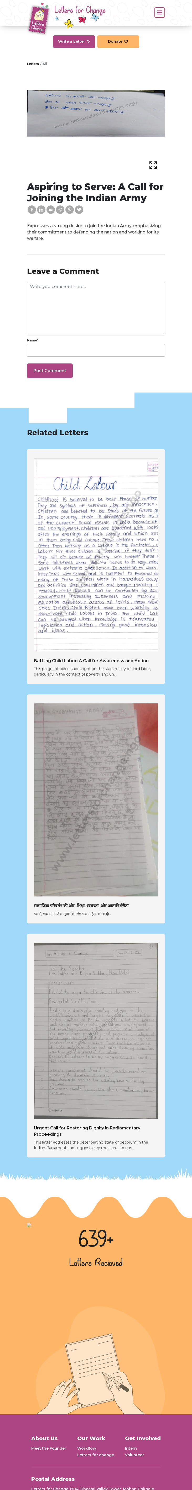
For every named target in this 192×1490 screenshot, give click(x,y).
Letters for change (95, 1455)
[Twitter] (79, 209)
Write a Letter (74, 41)
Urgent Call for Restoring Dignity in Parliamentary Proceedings (87, 1131)
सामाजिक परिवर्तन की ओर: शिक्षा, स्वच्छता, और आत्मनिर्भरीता (81, 905)
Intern (131, 1448)
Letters (33, 64)
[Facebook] (32, 209)
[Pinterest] (69, 209)
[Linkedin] (41, 209)
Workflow (86, 1448)
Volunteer (134, 1455)
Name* (32, 340)
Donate (118, 41)
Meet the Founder (48, 1448)
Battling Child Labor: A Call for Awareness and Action (91, 660)
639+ (96, 1240)
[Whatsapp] (60, 209)
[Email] (50, 209)
